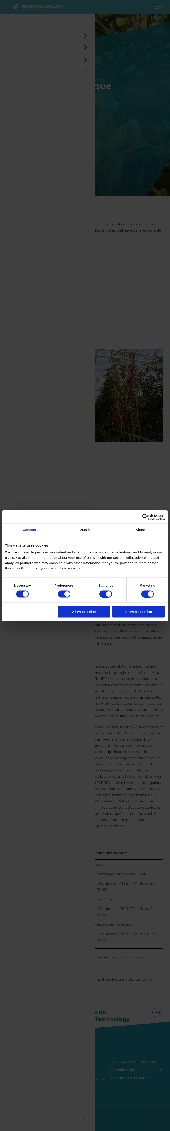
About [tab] (140, 529)
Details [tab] (85, 529)
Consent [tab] (29, 529)
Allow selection (84, 612)
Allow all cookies (138, 612)
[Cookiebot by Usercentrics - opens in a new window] (145, 516)
